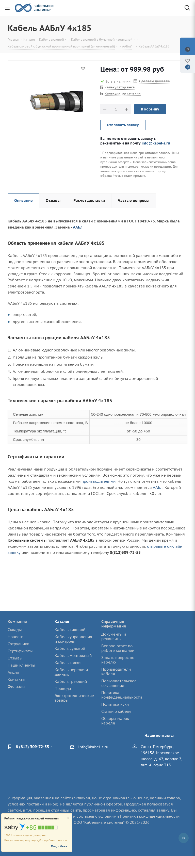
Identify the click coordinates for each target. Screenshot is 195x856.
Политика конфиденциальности (121, 695)
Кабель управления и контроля (73, 639)
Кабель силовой (70, 629)
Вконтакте (183, 838)
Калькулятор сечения (123, 93)
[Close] (68, 818)
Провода (63, 688)
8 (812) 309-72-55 (32, 746)
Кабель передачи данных (71, 672)
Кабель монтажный (73, 655)
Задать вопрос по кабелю (117, 660)
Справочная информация (113, 623)
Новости (15, 636)
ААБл (78, 227)
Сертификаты (20, 651)
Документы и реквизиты (113, 636)
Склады (15, 629)
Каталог (62, 621)
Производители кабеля (116, 671)
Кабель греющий (71, 681)
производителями (99, 481)
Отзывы (15, 658)
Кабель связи (67, 662)
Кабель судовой (70, 648)
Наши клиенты (21, 665)
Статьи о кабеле (116, 711)
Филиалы (16, 686)
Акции (13, 672)
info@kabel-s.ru (156, 143)
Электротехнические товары (74, 698)
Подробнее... (60, 846)
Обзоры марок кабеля (115, 720)
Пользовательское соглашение (119, 683)
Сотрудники (18, 643)
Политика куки (115, 704)
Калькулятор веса (120, 87)
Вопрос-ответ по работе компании (117, 648)
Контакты (16, 679)
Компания (17, 621)
